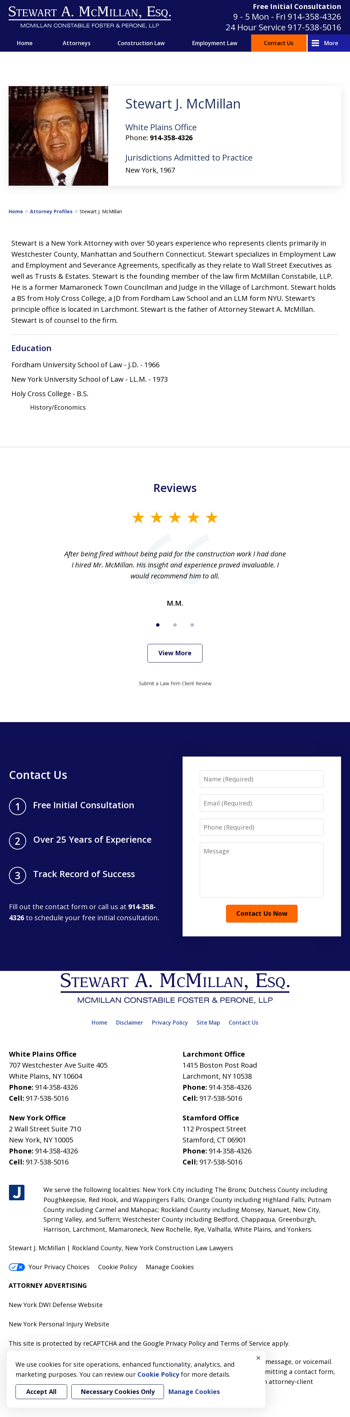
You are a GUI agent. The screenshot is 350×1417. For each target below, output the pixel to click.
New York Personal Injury (46, 1324)
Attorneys (77, 43)
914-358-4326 (314, 16)
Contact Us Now (261, 913)
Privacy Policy (170, 1022)
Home (25, 43)
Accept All (41, 1391)
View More (175, 653)
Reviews (175, 487)
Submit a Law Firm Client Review (175, 683)
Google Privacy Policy (174, 1343)
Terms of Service (245, 1343)
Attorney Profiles (51, 211)
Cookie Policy (117, 1267)
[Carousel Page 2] (175, 625)
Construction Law (141, 43)
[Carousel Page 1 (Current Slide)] (157, 625)
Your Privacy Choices (49, 1267)
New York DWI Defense (42, 1305)
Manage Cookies (170, 1267)
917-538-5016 (314, 27)
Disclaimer (129, 1022)
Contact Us (279, 43)
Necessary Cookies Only (118, 1391)
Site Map (208, 1022)
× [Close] (258, 1358)
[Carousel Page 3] (192, 625)
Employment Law (214, 43)
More (331, 43)
